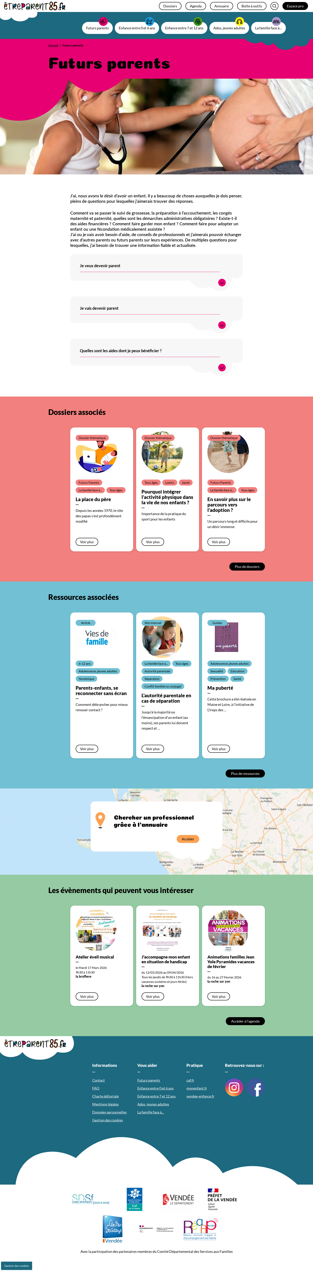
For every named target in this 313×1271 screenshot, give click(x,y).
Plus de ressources (245, 773)
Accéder (188, 839)
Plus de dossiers (247, 566)
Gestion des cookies (16, 1265)
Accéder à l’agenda (245, 1021)
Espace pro (295, 6)
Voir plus (87, 542)
